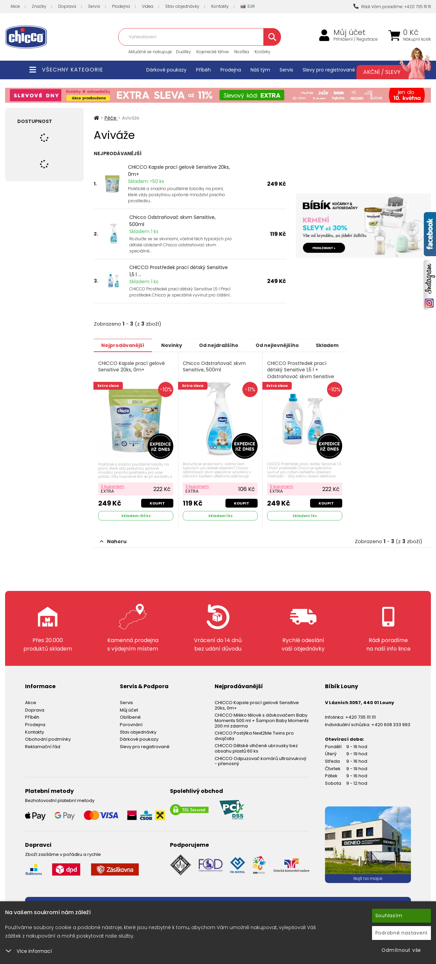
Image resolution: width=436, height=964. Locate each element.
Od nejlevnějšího (285, 345)
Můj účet (349, 32)
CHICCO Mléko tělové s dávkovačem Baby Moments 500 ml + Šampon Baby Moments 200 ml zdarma (262, 719)
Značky (39, 6)
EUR (248, 6)
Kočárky (262, 52)
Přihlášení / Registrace (355, 39)
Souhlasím (388, 915)
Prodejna (121, 6)
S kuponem (113, 486)
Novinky (175, 345)
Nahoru (113, 540)
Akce (15, 6)
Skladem (337, 345)
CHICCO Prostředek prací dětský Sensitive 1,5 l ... (178, 271)
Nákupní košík (417, 39)
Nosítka (241, 52)
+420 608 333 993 (390, 724)
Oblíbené (130, 716)
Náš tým (260, 69)
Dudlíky (183, 52)
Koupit (157, 502)
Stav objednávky (182, 6)
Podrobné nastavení (401, 932)
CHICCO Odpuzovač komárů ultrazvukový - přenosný (260, 760)
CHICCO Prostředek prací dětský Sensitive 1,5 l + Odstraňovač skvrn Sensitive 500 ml (300, 373)
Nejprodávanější (124, 345)
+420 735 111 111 (360, 716)
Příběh (203, 69)
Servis (94, 6)
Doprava (67, 6)
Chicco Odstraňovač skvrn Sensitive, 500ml (172, 221)
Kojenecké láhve (212, 52)
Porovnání (131, 724)
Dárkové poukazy (166, 69)
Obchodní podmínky (48, 738)
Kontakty (220, 6)
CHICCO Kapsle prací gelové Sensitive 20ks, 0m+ (179, 171)
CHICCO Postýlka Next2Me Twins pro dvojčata (254, 735)
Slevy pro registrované (329, 69)
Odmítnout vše (401, 950)
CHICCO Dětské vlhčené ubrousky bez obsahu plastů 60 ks (256, 748)
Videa (147, 6)
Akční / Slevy (390, 72)
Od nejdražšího (224, 345)
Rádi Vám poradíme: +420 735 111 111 (392, 6)
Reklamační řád (42, 745)
